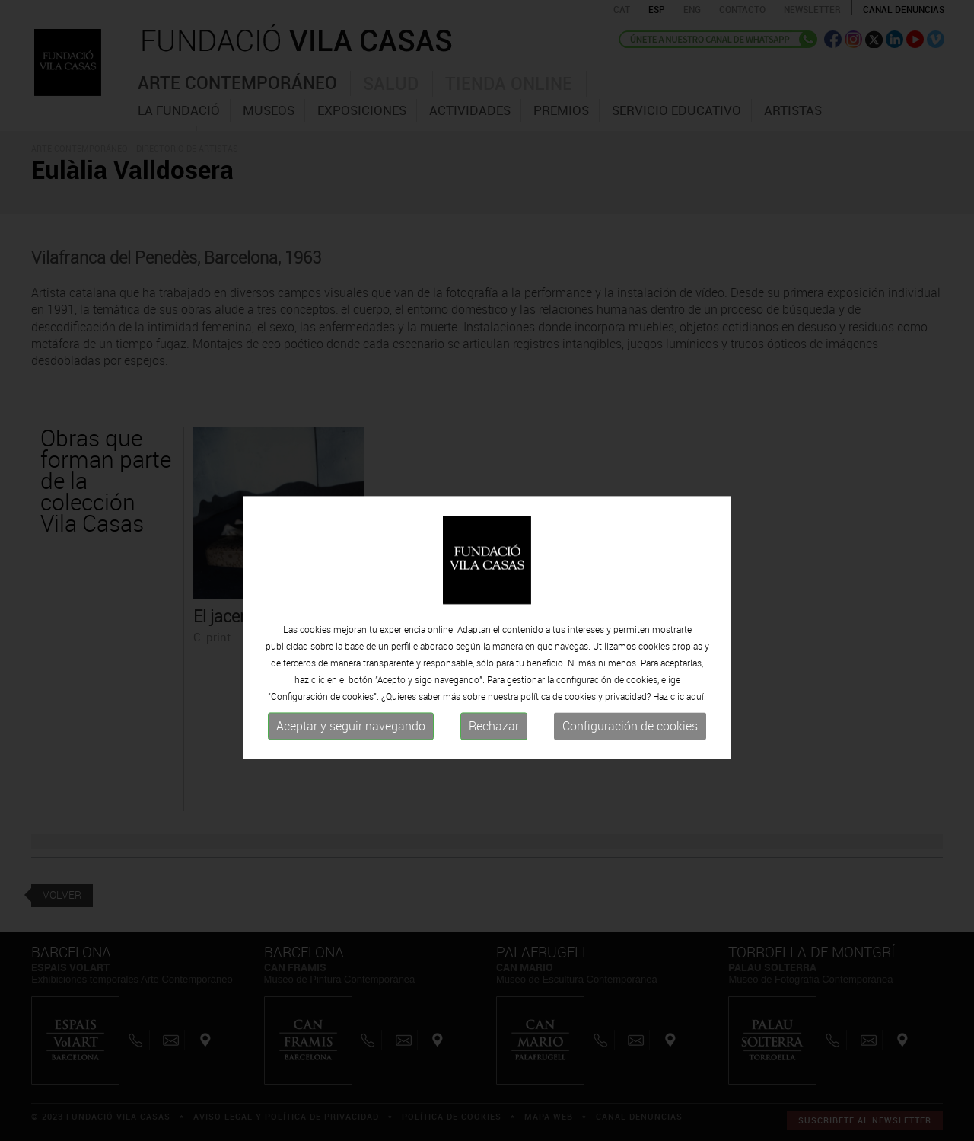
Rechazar (494, 755)
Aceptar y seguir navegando (350, 755)
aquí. (696, 726)
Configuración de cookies (630, 755)
